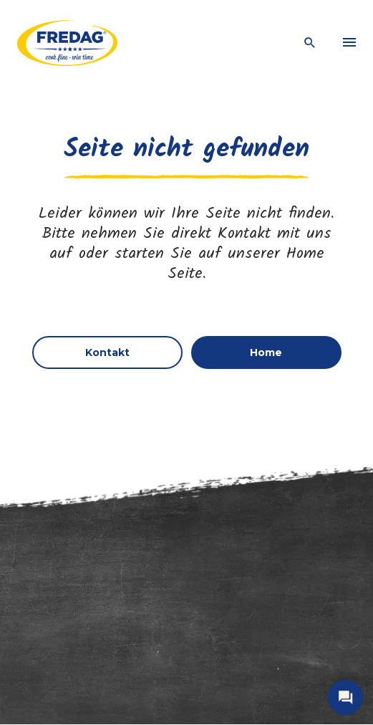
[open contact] (345, 697)
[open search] (310, 43)
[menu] (349, 43)
